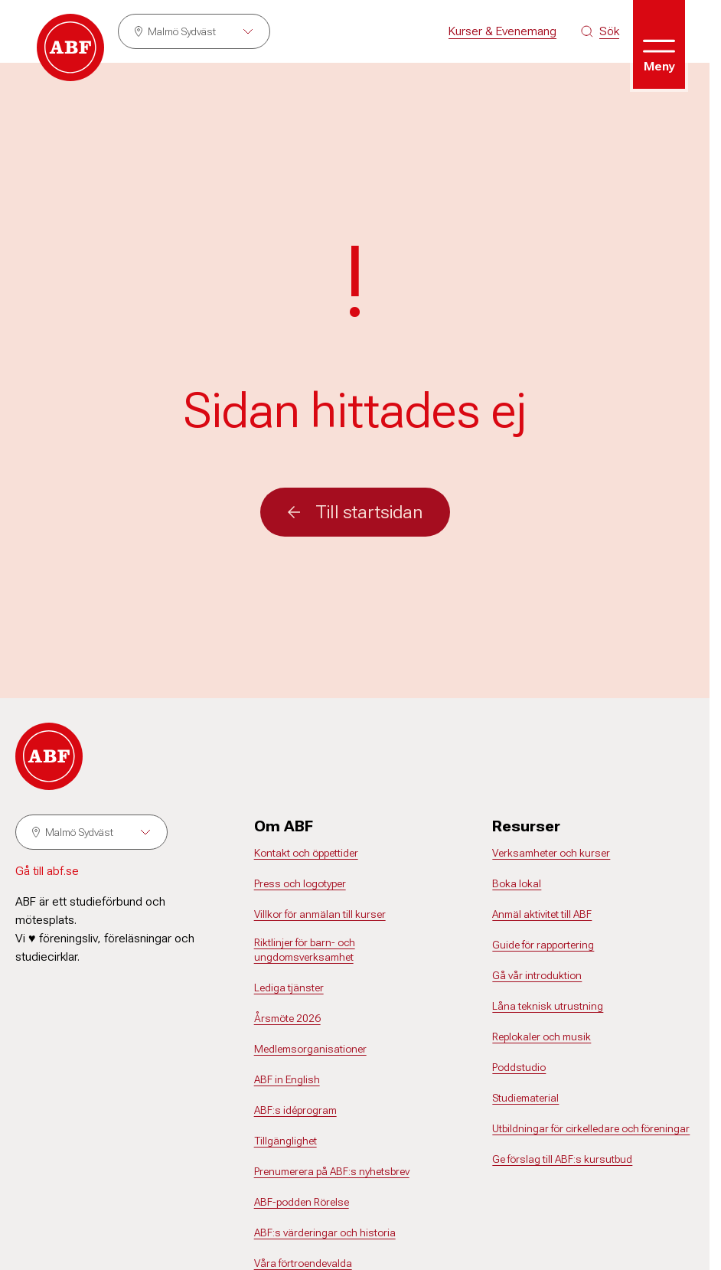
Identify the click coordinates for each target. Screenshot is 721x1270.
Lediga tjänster (289, 987)
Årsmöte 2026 (287, 1018)
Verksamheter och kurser (551, 853)
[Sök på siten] (600, 31)
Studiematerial (525, 1098)
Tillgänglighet (285, 1141)
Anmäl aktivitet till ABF (542, 914)
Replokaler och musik (541, 1036)
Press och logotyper (300, 883)
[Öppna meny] (659, 44)
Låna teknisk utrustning (547, 1006)
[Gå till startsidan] (70, 47)
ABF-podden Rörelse (301, 1202)
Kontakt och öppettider (306, 853)
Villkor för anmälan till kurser (320, 914)
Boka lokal (516, 883)
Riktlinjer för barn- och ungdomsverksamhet (304, 950)
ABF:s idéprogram (295, 1110)
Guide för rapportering (543, 945)
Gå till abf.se (47, 871)
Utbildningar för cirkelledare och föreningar (591, 1128)
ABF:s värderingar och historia (325, 1232)
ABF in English (287, 1079)
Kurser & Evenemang (502, 31)
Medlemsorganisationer (310, 1049)
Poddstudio (519, 1067)
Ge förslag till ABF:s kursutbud (562, 1159)
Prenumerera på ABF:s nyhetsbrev (331, 1171)
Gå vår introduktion (537, 975)
